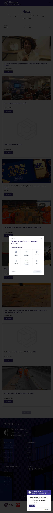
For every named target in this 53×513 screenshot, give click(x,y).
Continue (37, 271)
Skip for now (13, 271)
